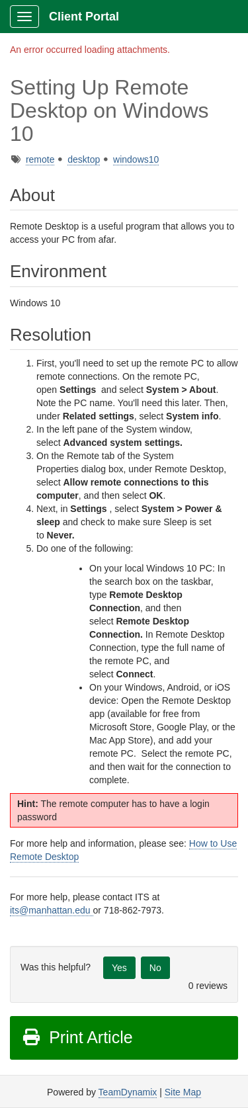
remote (40, 159)
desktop (83, 159)
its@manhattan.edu (51, 910)
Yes (119, 967)
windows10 (136, 159)
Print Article (77, 1037)
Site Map (183, 1092)
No (155, 967)
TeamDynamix (128, 1092)
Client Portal (84, 16)
